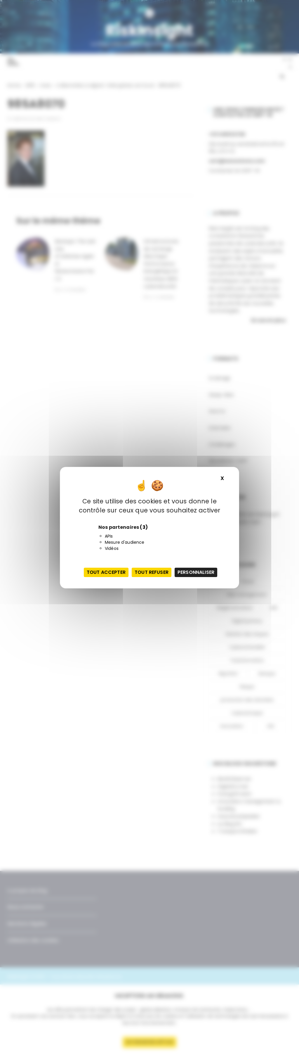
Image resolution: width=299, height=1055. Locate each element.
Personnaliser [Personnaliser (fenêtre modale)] (196, 572)
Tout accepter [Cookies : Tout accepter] (106, 572)
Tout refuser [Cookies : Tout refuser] (151, 572)
